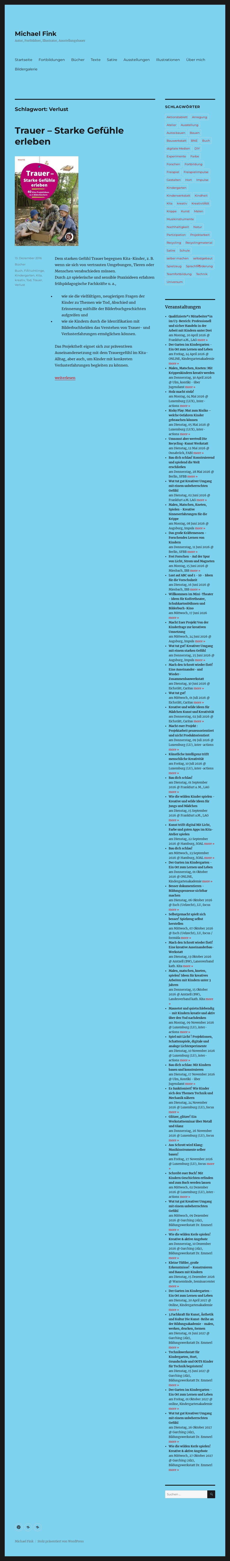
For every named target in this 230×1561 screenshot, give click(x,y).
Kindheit (201, 195)
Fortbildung (193, 164)
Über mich (195, 60)
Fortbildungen (52, 60)
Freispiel (173, 172)
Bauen (195, 133)
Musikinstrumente (180, 219)
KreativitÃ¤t (200, 203)
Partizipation (176, 235)
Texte (96, 60)
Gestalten (174, 180)
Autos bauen (176, 133)
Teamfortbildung (179, 274)
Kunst (185, 211)
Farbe (194, 156)
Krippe (172, 211)
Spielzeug (174, 266)
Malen (198, 211)
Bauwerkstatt (176, 140)
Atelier (171, 125)
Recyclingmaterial (199, 242)
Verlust (20, 285)
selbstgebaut (202, 258)
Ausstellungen (137, 60)
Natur (197, 227)
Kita (39, 275)
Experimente (176, 156)
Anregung (199, 117)
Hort (188, 180)
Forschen (173, 164)
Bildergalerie (26, 69)
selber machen (178, 258)
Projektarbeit (200, 235)
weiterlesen (65, 378)
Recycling (174, 242)
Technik (202, 274)
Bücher (77, 60)
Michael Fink (35, 33)
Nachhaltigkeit (178, 227)
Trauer (37, 280)
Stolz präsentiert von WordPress (61, 1541)
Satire (112, 60)
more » (202, 340)
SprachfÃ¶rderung (199, 266)
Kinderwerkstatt (178, 195)
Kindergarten (25, 275)
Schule (185, 250)
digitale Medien (178, 148)
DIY (197, 148)
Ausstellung (189, 125)
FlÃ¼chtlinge (34, 270)
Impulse (202, 180)
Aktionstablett (177, 117)
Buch (19, 270)
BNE (194, 140)
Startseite (23, 60)
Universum (175, 282)
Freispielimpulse (196, 172)
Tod (28, 280)
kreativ (20, 280)
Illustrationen (168, 60)
